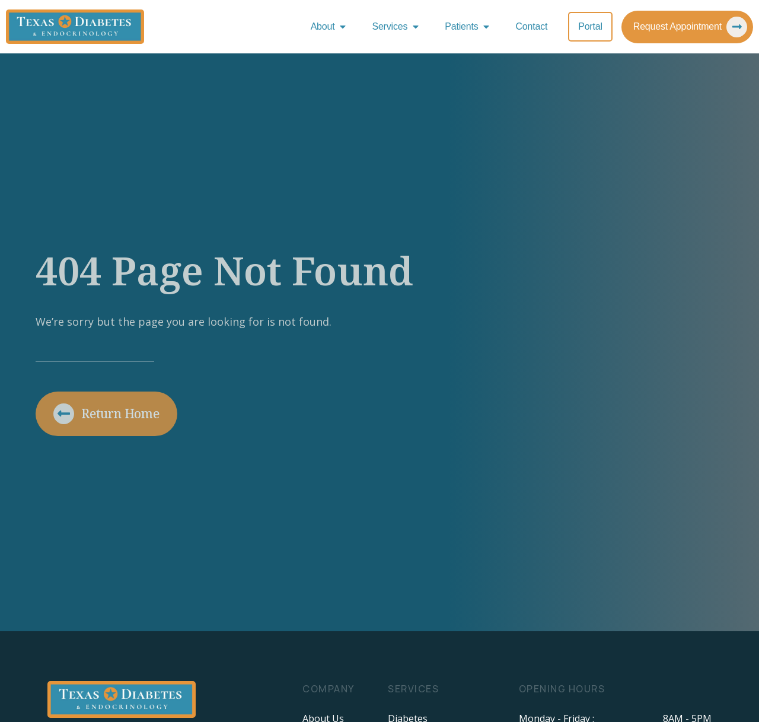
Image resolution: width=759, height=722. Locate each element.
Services (398, 26)
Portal (590, 26)
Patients (470, 26)
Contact (531, 26)
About (331, 26)
